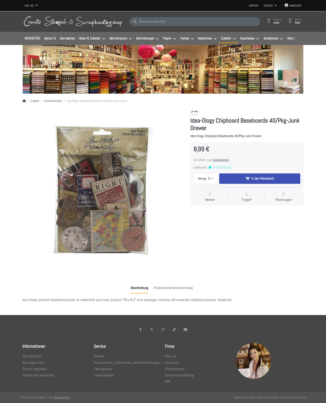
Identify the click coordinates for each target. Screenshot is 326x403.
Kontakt (254, 5)
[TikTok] (174, 329)
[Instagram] (163, 329)
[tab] (139, 287)
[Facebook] (140, 329)
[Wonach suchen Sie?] (194, 21)
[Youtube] (185, 329)
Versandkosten (220, 160)
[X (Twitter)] (152, 329)
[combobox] (31, 6)
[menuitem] (32, 39)
